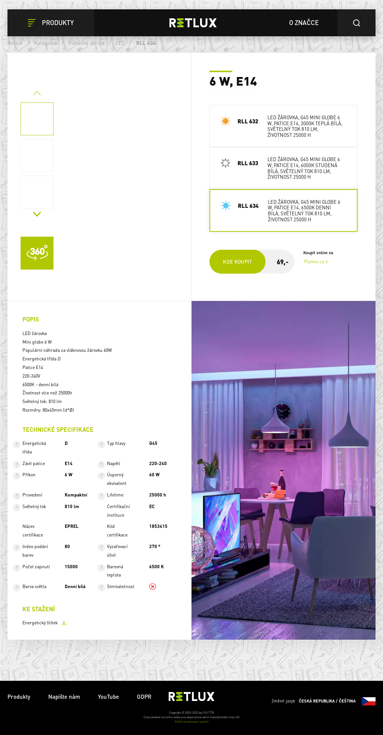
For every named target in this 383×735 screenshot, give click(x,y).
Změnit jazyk (324, 701)
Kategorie (45, 42)
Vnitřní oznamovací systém (192, 721)
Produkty (18, 696)
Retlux (15, 42)
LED (120, 42)
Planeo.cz (313, 261)
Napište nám (64, 696)
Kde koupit (237, 261)
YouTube (108, 696)
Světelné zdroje (86, 42)
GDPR (144, 696)
